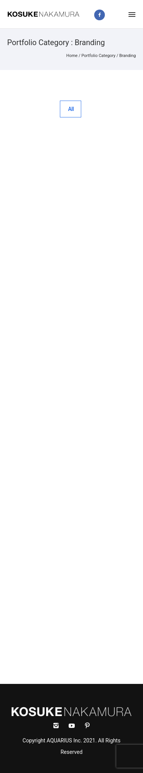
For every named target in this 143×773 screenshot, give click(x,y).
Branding (127, 55)
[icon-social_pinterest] (87, 726)
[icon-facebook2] (101, 15)
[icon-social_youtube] (74, 726)
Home (72, 55)
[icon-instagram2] (118, 14)
